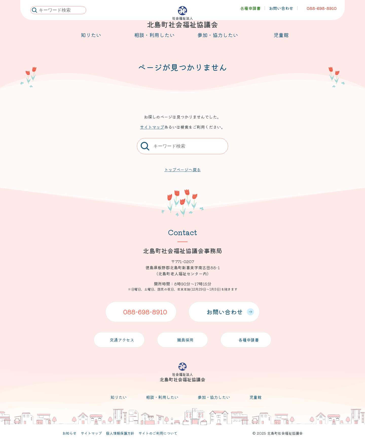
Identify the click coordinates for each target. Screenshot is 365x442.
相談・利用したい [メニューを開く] (154, 41)
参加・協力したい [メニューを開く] (217, 41)
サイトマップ (152, 127)
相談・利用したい (162, 397)
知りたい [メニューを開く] (91, 41)
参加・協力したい (214, 397)
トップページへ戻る (182, 169)
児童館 (255, 397)
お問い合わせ (230, 311)
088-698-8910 (145, 311)
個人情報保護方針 (120, 433)
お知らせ (69, 433)
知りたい (119, 397)
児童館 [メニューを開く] (281, 41)
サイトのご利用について (157, 433)
